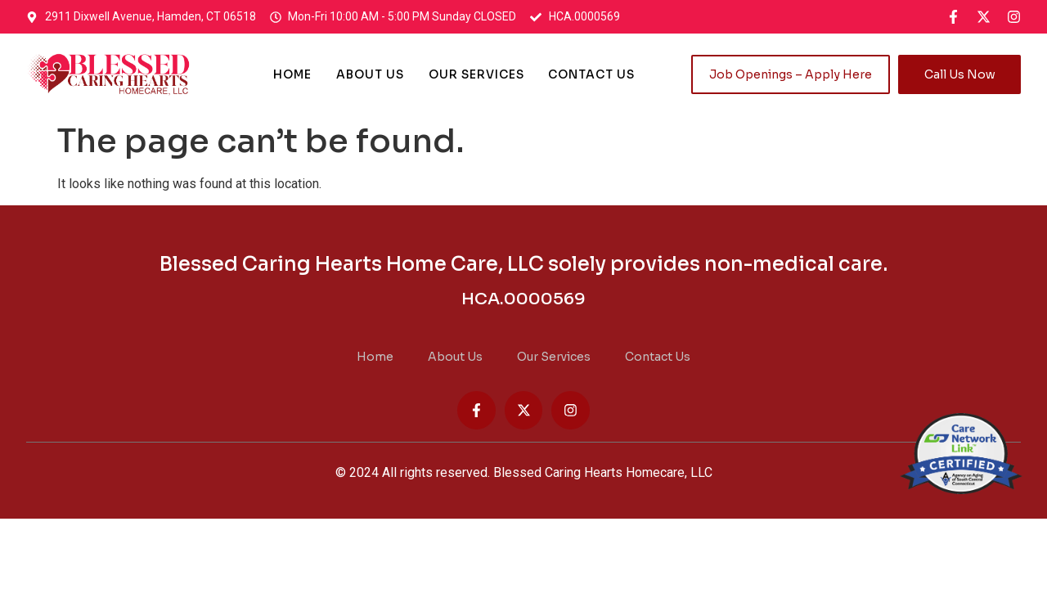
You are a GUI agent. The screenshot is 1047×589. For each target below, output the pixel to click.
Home (292, 74)
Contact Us (592, 74)
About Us (370, 74)
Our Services (476, 74)
